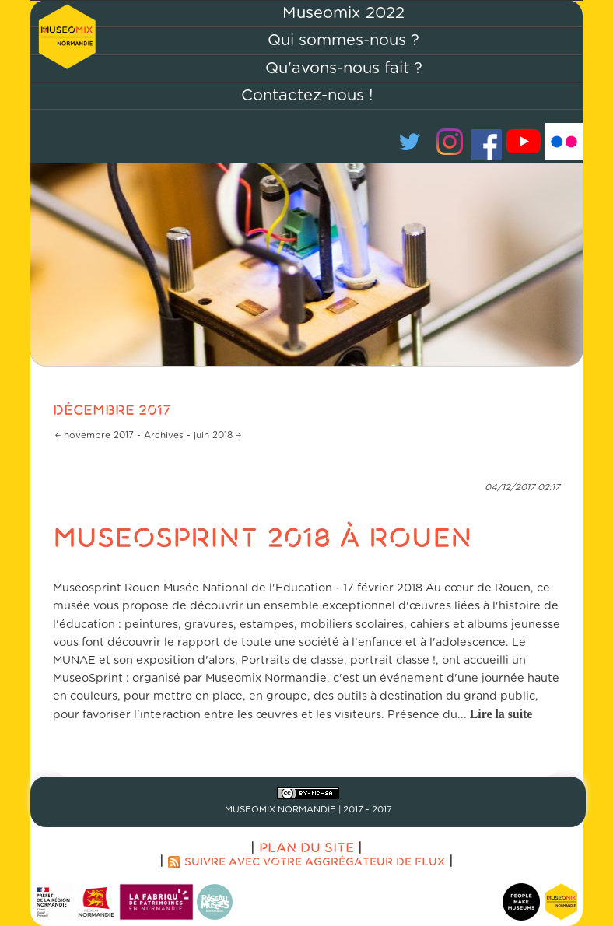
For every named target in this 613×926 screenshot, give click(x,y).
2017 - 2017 (367, 809)
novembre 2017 (99, 435)
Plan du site (306, 846)
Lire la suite (501, 714)
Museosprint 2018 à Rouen (262, 536)
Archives (164, 435)
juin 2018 (213, 435)
